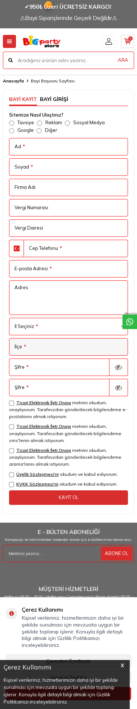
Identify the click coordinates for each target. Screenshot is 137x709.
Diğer (47, 130)
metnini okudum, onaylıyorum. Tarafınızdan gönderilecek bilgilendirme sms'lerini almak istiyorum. (65, 433)
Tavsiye (21, 122)
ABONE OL (116, 553)
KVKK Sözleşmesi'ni (37, 484)
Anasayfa (13, 81)
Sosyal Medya (85, 122)
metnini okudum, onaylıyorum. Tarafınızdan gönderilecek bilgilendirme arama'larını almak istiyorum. (65, 457)
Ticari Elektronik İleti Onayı (43, 402)
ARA (123, 60)
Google (21, 130)
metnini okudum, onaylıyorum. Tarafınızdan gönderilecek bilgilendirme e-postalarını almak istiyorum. (68, 409)
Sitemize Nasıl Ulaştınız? (36, 115)
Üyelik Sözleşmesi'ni (37, 474)
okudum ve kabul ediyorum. (63, 474)
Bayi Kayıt (23, 99)
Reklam (49, 122)
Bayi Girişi (54, 99)
